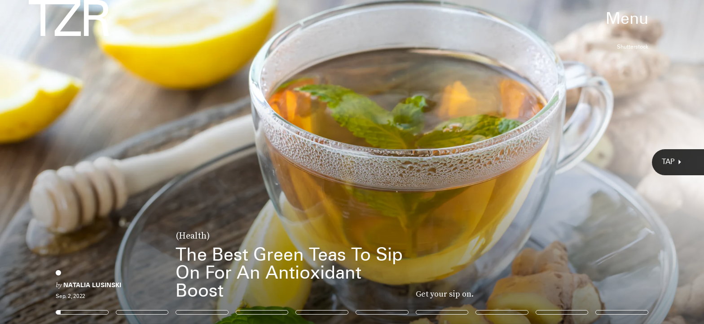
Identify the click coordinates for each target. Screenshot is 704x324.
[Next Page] (468, 162)
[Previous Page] (116, 162)
